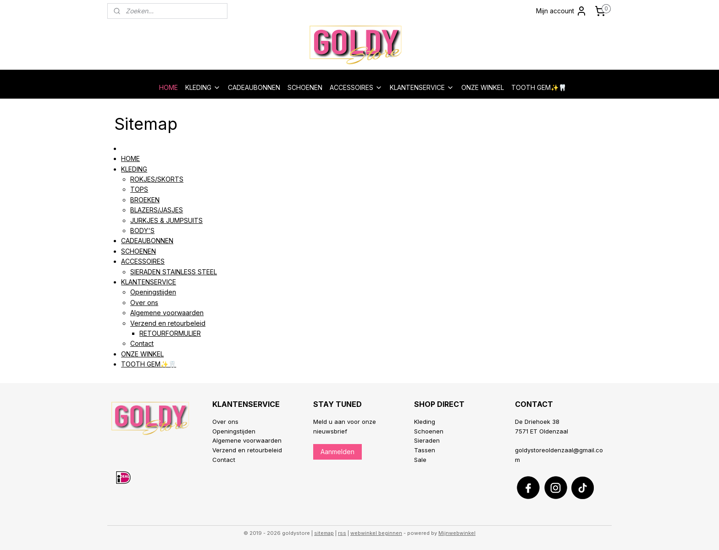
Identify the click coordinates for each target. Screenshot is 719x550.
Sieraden (427, 440)
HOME (168, 87)
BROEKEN (145, 200)
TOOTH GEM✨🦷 (538, 87)
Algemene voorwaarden (167, 313)
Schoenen (428, 431)
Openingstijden (153, 292)
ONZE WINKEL (482, 87)
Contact (142, 343)
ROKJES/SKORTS (156, 179)
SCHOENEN (305, 87)
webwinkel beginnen (376, 533)
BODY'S (142, 230)
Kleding (424, 421)
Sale (420, 459)
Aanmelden (337, 452)
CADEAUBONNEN (254, 87)
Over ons (144, 302)
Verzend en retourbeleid (167, 323)
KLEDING (203, 87)
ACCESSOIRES (356, 87)
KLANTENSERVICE (422, 87)
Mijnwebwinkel (457, 533)
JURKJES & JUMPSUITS (166, 220)
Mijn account (561, 11)
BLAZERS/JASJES (156, 210)
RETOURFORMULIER (170, 333)
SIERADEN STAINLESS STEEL (173, 272)
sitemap (324, 533)
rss (342, 533)
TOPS (139, 189)
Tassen (424, 450)
